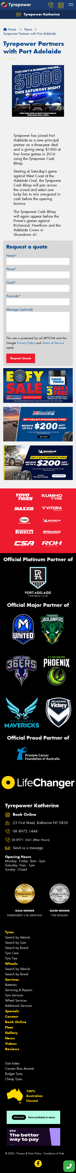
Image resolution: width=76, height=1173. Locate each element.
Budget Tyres (13, 1074)
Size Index (12, 1063)
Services (12, 979)
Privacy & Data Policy (29, 1153)
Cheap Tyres (13, 1079)
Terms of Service (53, 343)
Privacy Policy (26, 343)
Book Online (15, 1022)
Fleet (9, 1027)
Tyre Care (11, 953)
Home (9, 29)
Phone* (11, 269)
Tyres (9, 932)
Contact (11, 1016)
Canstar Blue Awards (19, 1069)
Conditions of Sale (53, 1153)
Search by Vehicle (17, 937)
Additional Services (18, 1006)
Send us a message (28, 848)
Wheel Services (16, 1000)
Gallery (11, 1033)
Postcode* (13, 296)
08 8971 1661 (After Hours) (30, 840)
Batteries (11, 985)
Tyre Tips (11, 958)
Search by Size (15, 943)
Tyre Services (14, 995)
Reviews (12, 1049)
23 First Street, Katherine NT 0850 (40, 823)
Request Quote (20, 358)
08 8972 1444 (25, 831)
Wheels (11, 963)
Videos (11, 1043)
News (10, 1038)
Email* (11, 282)
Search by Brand (16, 948)
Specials (12, 1011)
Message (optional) (19, 309)
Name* (11, 256)
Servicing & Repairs (18, 990)
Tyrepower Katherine (38, 14)
